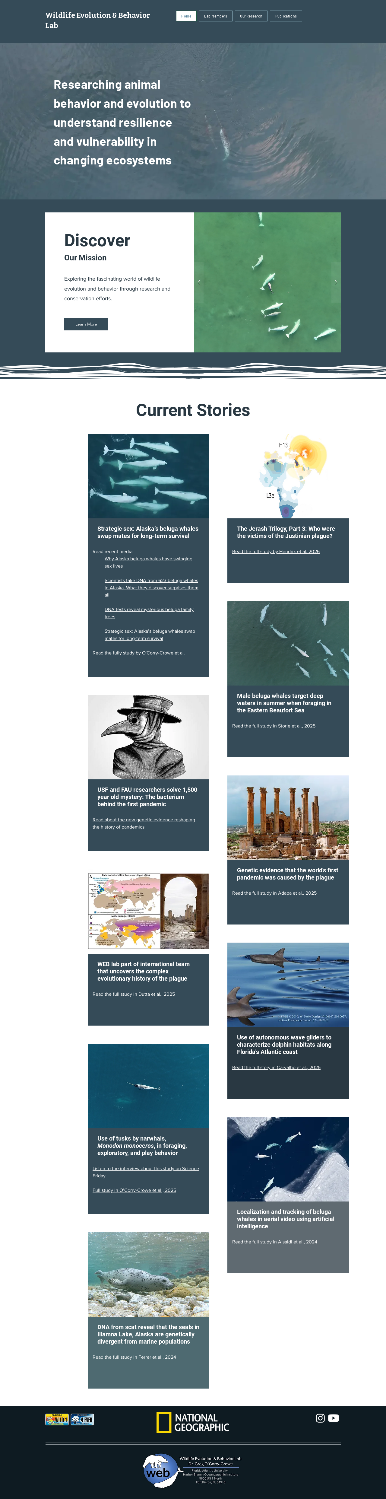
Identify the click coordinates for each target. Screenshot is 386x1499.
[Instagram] (320, 1418)
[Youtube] (333, 1418)
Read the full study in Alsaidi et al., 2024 (274, 1241)
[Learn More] (86, 324)
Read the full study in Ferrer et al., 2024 (134, 1357)
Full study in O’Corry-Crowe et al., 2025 (134, 1190)
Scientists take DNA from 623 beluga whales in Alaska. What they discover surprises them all (151, 587)
